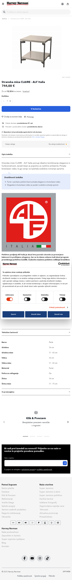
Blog (4, 543)
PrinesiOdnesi (45, 517)
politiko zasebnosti (44, 469)
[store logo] (18, 3)
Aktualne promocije (48, 513)
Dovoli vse (58, 314)
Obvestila (6, 517)
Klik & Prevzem (9, 495)
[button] (62, 4)
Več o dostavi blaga (38, 137)
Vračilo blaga (8, 502)
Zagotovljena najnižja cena (51, 506)
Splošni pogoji (8, 506)
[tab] (36, 154)
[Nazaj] (4, 422)
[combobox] (38, 12)
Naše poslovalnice (10, 532)
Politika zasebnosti (24, 576)
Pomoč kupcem (9, 484)
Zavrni (13, 314)
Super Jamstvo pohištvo (50, 495)
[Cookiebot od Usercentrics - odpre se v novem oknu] (59, 264)
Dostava (5, 492)
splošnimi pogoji (28, 469)
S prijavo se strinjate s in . (28, 469)
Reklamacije (7, 499)
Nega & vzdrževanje (11, 513)
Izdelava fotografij (48, 502)
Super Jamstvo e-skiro (49, 492)
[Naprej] (67, 422)
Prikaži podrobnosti (57, 307)
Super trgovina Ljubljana (13, 539)
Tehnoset (43, 509)
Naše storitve (46, 484)
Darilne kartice (46, 499)
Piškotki (52, 576)
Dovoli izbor (36, 314)
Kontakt (5, 546)
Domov (4, 18)
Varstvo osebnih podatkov (14, 509)
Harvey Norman (9, 528)
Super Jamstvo (46, 488)
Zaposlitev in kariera (11, 535)
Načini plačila (8, 488)
